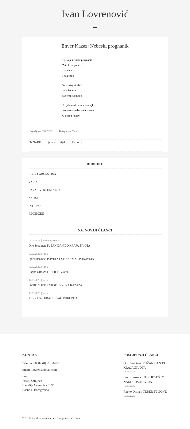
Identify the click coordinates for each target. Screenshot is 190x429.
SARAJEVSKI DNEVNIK (45, 190)
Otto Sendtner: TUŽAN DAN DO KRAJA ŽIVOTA (59, 245)
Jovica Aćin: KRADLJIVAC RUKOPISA (53, 298)
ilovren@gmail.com (44, 369)
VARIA (33, 182)
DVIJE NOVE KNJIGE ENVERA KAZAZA (55, 285)
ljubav (51, 142)
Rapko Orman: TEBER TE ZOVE (49, 272)
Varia (74, 131)
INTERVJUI (36, 205)
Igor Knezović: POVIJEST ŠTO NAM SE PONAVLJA (61, 258)
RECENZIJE (36, 213)
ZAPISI (33, 197)
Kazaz (75, 142)
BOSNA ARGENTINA (42, 174)
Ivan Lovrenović (95, 13)
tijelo (63, 142)
